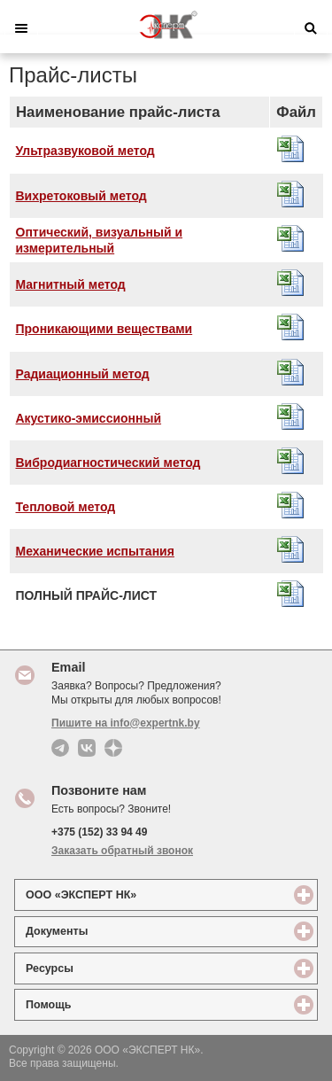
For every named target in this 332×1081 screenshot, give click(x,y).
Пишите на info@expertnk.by (125, 723)
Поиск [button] (311, 28)
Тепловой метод (66, 507)
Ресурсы (114, 968)
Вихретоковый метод (81, 196)
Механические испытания (95, 551)
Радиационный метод (83, 374)
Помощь (113, 1004)
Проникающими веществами (104, 329)
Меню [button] (21, 28)
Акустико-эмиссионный (89, 418)
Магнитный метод (71, 284)
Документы (121, 930)
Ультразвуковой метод (85, 151)
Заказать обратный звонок (122, 850)
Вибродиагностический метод (108, 462)
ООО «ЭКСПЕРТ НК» (146, 894)
